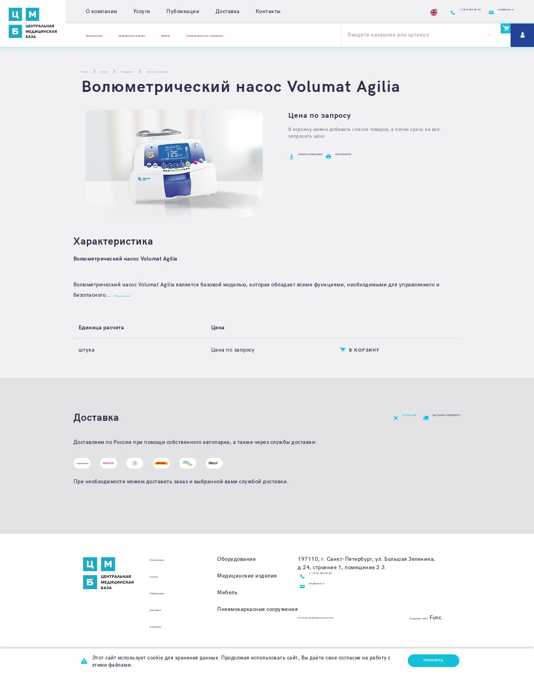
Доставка (228, 11)
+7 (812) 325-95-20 (336, 590)
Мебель (226, 35)
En (372, 11)
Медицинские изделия (170, 35)
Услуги (141, 11)
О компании (102, 11)
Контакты (268, 11)
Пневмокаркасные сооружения (292, 35)
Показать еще (134, 295)
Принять (429, 660)
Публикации (182, 11)
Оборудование (105, 35)
